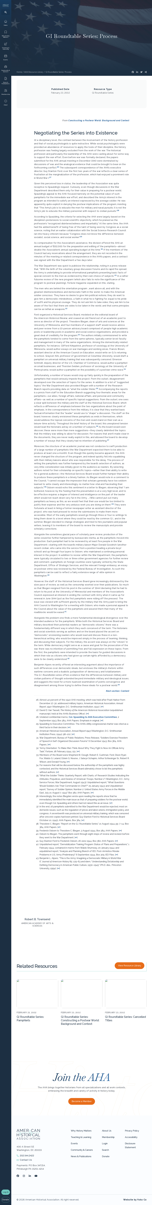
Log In (5, 1192)
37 (108, 440)
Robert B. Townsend (37, 919)
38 (45, 487)
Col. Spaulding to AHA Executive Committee (93, 717)
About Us (106, 1130)
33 (79, 335)
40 (48, 575)
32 (66, 309)
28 (118, 210)
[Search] (5, 12)
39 (113, 504)
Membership (108, 1137)
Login (105, 1143)
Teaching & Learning (81, 1137)
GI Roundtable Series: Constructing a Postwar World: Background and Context (80, 1020)
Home (19, 72)
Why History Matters (81, 1130)
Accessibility (131, 1137)
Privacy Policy (132, 1130)
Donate (5, 1200)
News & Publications (81, 1156)
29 (81, 237)
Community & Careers (82, 1150)
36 (97, 426)
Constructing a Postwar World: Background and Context (98, 120)
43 (119, 685)
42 (68, 658)
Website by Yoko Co (135, 1199)
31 (116, 275)
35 (97, 388)
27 (50, 177)
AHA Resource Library (33, 72)
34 (125, 369)
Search (105, 1150)
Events (74, 1143)
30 (102, 249)
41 (65, 612)
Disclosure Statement (130, 1145)
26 (58, 167)
